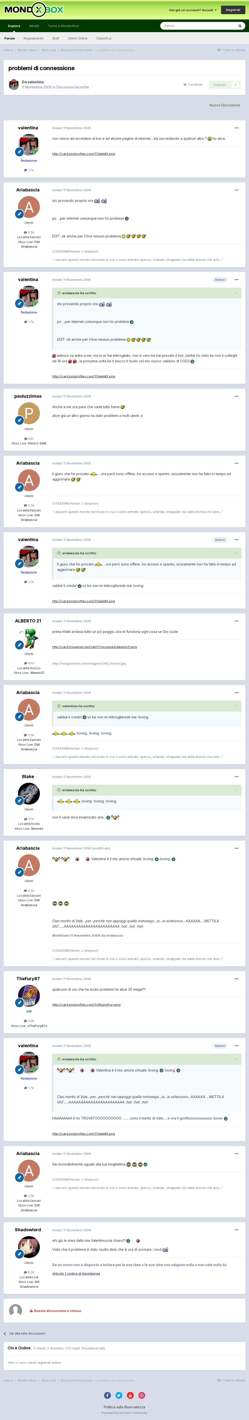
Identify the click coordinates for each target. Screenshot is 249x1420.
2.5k (29, 232)
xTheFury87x (37, 1026)
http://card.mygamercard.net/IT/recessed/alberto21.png (94, 647)
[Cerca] (182, 26)
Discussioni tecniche (72, 87)
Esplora (14, 28)
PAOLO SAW (36, 443)
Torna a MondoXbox (63, 26)
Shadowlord (28, 1229)
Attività (34, 26)
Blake (28, 776)
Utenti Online (78, 38)
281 (29, 439)
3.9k (29, 1021)
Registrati (233, 10)
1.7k (29, 170)
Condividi (193, 84)
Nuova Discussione (225, 105)
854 (29, 663)
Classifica (103, 38)
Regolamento (34, 38)
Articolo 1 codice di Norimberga (76, 1273)
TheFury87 (28, 978)
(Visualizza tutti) (93, 1348)
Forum (9, 38)
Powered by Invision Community (124, 1413)
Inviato (71, 128)
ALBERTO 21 (28, 620)
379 (29, 819)
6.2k (29, 1272)
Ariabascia (28, 189)
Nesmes (36, 828)
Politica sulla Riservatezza (124, 1407)
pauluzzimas (28, 396)
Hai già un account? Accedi (193, 10)
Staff (55, 38)
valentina (35, 82)
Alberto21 (36, 673)
